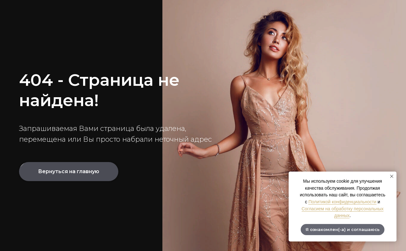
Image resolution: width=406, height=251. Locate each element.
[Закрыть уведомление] (392, 176)
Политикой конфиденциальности (342, 201)
